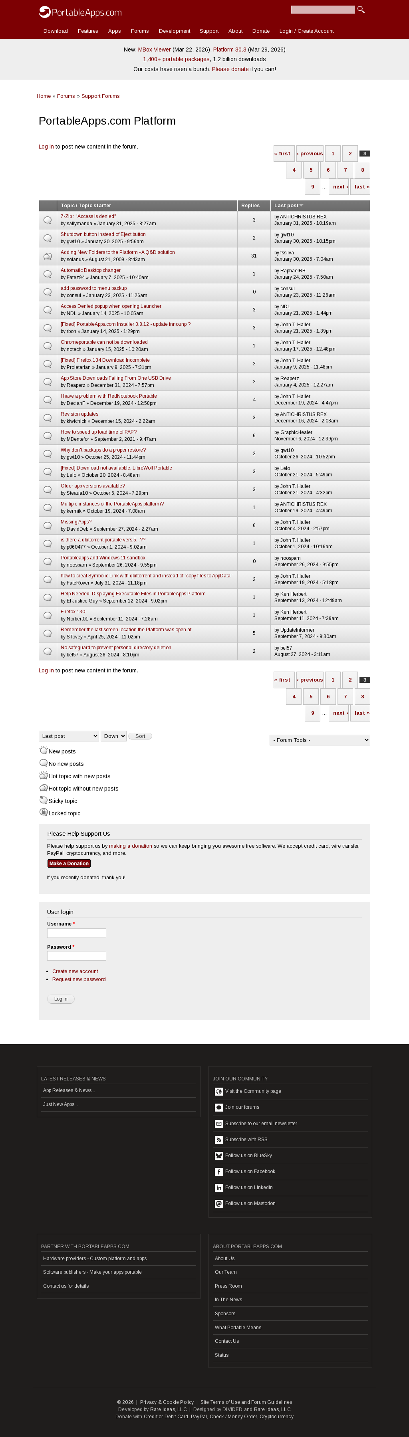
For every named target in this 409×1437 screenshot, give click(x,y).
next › (340, 187)
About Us (224, 1258)
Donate (261, 31)
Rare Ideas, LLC (168, 1409)
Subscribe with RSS (241, 1140)
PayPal (199, 1416)
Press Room (228, 1286)
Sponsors (225, 1313)
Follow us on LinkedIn (244, 1188)
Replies (250, 205)
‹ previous (310, 154)
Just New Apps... (60, 1104)
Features (88, 31)
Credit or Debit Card (166, 1416)
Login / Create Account (307, 31)
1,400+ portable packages (176, 59)
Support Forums (100, 96)
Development (174, 31)
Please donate (230, 69)
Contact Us (227, 1341)
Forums (140, 31)
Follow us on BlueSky (243, 1156)
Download (56, 31)
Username (61, 924)
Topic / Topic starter (86, 205)
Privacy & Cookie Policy (167, 1402)
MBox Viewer (154, 49)
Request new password (79, 979)
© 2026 (125, 1402)
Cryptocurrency (277, 1416)
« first (282, 154)
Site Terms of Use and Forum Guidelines (246, 1402)
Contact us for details (66, 1286)
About (235, 31)
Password (60, 947)
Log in (46, 146)
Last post (289, 205)
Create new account (75, 971)
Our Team (226, 1272)
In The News (228, 1299)
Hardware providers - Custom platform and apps (95, 1258)
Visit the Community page (248, 1092)
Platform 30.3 (229, 49)
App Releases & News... (69, 1090)
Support (209, 31)
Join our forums (237, 1108)
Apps (114, 31)
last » (362, 187)
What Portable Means (238, 1327)
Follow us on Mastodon (245, 1204)
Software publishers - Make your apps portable (92, 1272)
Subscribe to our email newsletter (256, 1124)
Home (44, 96)
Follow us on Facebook (245, 1172)
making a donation (130, 846)
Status (221, 1355)
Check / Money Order (233, 1416)
